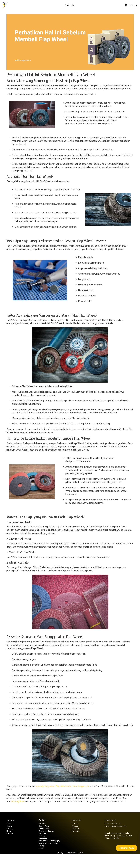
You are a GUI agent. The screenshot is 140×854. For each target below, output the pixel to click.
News (8, 831)
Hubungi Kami (126, 848)
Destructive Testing (46, 831)
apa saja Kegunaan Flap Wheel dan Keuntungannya (62, 786)
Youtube (75, 826)
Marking (42, 836)
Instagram (75, 831)
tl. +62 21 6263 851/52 (113, 824)
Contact (9, 828)
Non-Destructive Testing (48, 843)
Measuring (43, 838)
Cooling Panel (44, 826)
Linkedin (75, 824)
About (8, 824)
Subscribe (70, 5)
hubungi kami (18, 801)
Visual (41, 848)
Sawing (41, 846)
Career (9, 826)
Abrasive (42, 824)
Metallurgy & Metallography (49, 841)
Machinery (43, 833)
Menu (133, 5)
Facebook (75, 828)
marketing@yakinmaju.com (115, 826)
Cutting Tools (44, 828)
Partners (9, 833)
